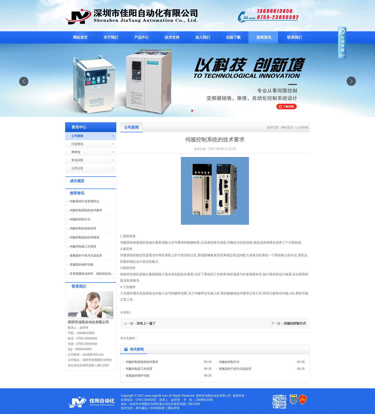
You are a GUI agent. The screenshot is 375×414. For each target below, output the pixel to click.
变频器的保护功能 (81, 264)
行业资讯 (77, 144)
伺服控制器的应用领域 (84, 237)
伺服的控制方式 (80, 219)
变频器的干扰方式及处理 (86, 255)
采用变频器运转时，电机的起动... (91, 273)
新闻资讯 (264, 37)
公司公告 (77, 168)
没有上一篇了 (146, 323)
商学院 (75, 152)
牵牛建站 (141, 408)
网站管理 (173, 408)
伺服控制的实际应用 (83, 228)
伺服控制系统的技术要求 (86, 210)
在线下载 (233, 37)
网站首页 (80, 37)
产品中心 (141, 37)
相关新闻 (137, 349)
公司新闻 (77, 136)
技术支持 (172, 37)
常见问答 (77, 160)
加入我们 (202, 37)
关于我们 (111, 37)
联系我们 (294, 37)
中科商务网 (157, 408)
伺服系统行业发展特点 (84, 201)
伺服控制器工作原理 (83, 246)
